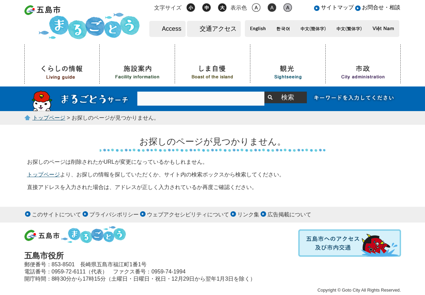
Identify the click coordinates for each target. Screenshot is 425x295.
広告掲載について (289, 214)
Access (172, 28)
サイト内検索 (80, 98)
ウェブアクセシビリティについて (188, 214)
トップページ (49, 118)
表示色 (238, 8)
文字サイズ (168, 8)
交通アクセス (218, 28)
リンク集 (248, 214)
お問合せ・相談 (381, 7)
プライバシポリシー (114, 214)
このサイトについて (56, 214)
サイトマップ (337, 7)
